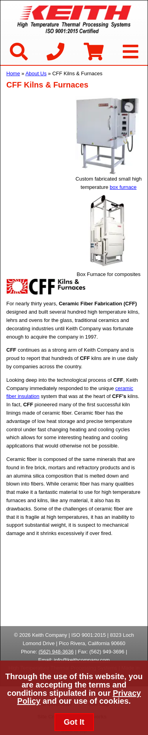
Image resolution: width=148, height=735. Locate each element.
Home (13, 73)
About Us (35, 73)
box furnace (123, 187)
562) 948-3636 (57, 652)
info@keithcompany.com (82, 660)
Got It (74, 722)
